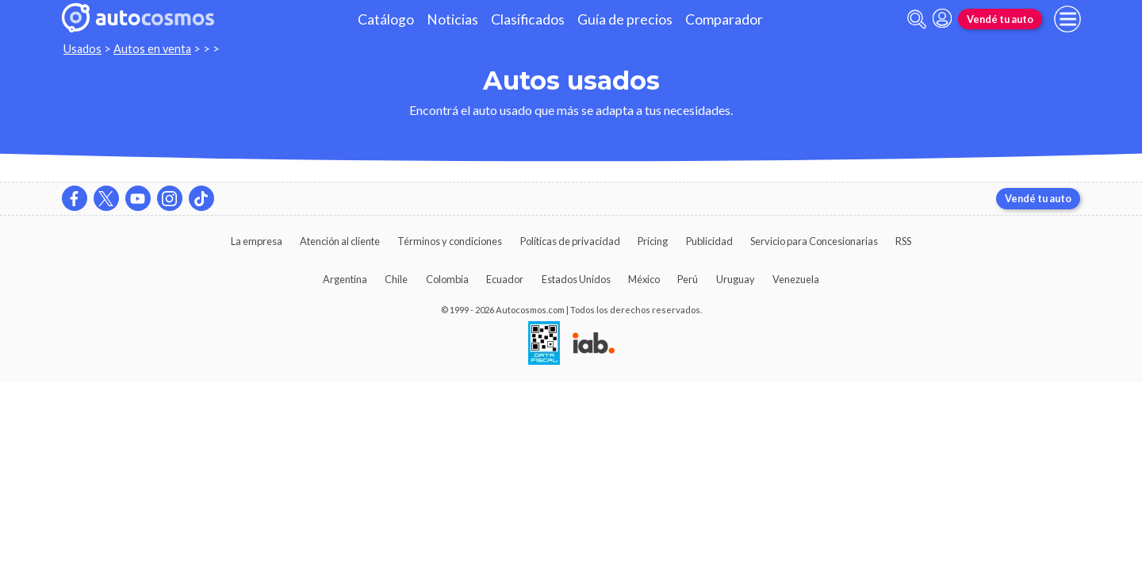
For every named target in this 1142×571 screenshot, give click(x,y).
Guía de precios (625, 19)
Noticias (452, 19)
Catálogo (386, 19)
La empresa (256, 241)
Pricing (653, 241)
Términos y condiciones (449, 241)
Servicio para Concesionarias (814, 241)
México (644, 279)
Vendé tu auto (1000, 19)
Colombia (447, 279)
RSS (903, 241)
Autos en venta (152, 49)
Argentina (345, 279)
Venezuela (795, 279)
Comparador (724, 19)
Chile (396, 279)
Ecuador (504, 279)
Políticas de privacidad (570, 241)
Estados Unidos (576, 279)
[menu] (1067, 19)
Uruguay (735, 279)
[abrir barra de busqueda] (916, 19)
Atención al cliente (340, 241)
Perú (687, 279)
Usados (82, 49)
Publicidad (709, 241)
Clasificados (528, 19)
